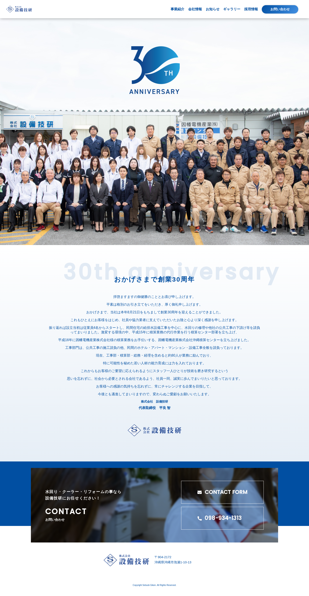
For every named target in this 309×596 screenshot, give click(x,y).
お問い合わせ (280, 9)
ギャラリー (231, 9)
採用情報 (251, 9)
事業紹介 (177, 9)
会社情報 (195, 9)
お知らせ (213, 9)
